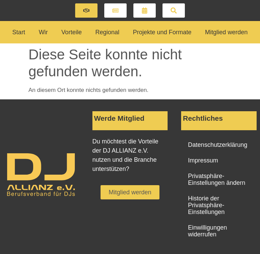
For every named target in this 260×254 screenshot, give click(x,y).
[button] (86, 10)
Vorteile (71, 32)
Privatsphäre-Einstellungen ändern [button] (216, 179)
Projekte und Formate (162, 32)
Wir (43, 32)
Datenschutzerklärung (217, 144)
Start (18, 32)
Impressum (203, 160)
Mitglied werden (226, 32)
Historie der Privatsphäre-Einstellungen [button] (206, 205)
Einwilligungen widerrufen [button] (207, 231)
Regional (107, 32)
